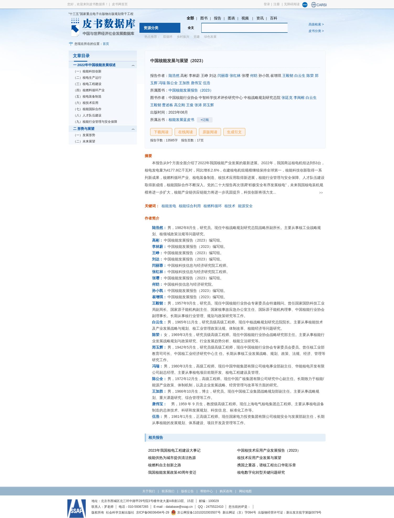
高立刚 (179, 105)
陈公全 (172, 83)
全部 (190, 18)
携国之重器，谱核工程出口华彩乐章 (266, 465)
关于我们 (148, 491)
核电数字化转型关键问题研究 (261, 472)
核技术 (229, 206)
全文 (191, 28)
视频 (245, 18)
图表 (231, 18)
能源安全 (245, 206)
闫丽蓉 (223, 75)
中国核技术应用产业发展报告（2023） (268, 450)
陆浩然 (174, 75)
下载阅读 (161, 132)
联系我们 (168, 491)
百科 (273, 18)
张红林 (235, 75)
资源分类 (151, 28)
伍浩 (206, 83)
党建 (196, 37)
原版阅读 (210, 132)
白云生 (299, 75)
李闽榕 (299, 97)
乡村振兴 (183, 37)
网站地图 (245, 491)
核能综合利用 (190, 206)
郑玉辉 (208, 105)
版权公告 (187, 491)
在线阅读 (185, 132)
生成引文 (234, 132)
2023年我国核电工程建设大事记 (174, 450)
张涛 (198, 105)
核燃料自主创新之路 (164, 465)
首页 (106, 44)
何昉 (253, 75)
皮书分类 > (316, 31)
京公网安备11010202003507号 (195, 512)
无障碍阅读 (292, 4)
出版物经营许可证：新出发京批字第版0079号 (290, 512)
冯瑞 (162, 83)
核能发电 (168, 206)
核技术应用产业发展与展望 (259, 458)
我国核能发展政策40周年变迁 (172, 472)
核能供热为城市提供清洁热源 (172, 458)
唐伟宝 (196, 83)
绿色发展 (210, 37)
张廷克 (287, 97)
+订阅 (205, 120)
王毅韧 (287, 75)
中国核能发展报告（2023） (191, 90)
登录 (267, 4)
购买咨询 (226, 491)
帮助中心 (206, 491)
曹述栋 (167, 105)
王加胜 (184, 83)
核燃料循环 (212, 206)
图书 (204, 18)
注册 (276, 4)
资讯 (260, 18)
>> (321, 193)
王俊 (189, 105)
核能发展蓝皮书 (181, 120)
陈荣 (310, 75)
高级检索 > (316, 24)
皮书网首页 (120, 4)
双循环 (167, 37)
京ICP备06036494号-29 (152, 512)
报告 (217, 18)
